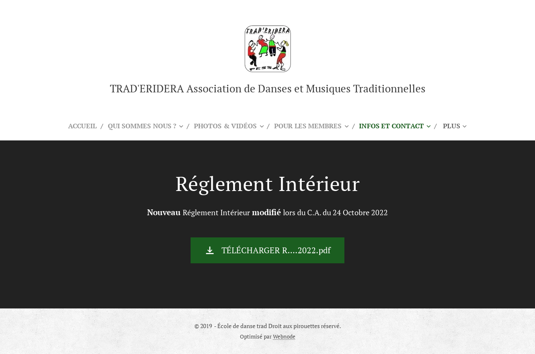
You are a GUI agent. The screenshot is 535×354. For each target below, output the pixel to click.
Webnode (284, 336)
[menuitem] (76, 125)
